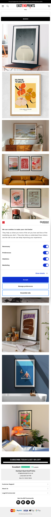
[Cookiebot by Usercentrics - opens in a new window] (40, 222)
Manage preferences (25, 286)
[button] (8, 6)
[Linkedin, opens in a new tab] (33, 502)
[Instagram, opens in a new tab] (18, 502)
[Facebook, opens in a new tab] (23, 502)
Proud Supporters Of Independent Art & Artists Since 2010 (25, 1)
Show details (40, 273)
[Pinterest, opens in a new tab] (28, 502)
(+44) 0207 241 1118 (25, 475)
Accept (25, 280)
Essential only (25, 293)
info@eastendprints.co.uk (25, 473)
